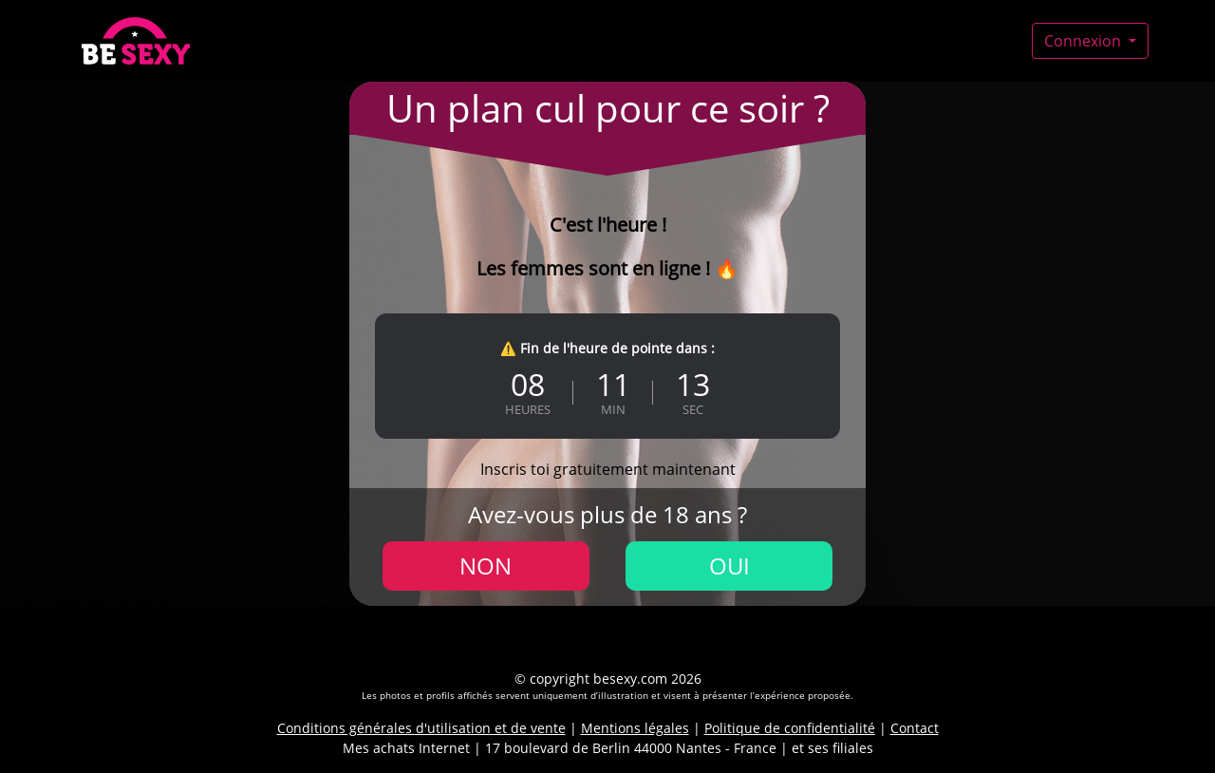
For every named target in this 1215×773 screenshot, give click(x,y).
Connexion (1084, 40)
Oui (729, 565)
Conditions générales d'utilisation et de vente (421, 728)
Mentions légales (635, 728)
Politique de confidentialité (789, 728)
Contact (914, 728)
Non (485, 565)
